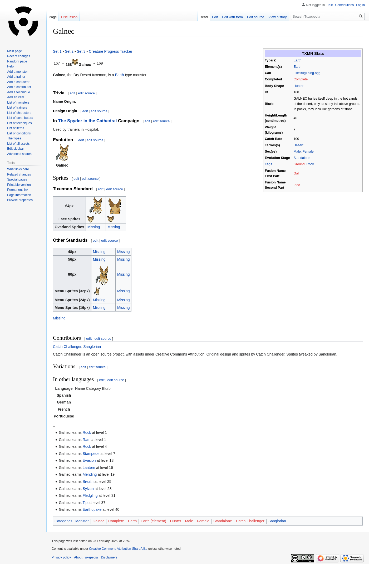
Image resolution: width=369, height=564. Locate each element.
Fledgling (90, 495)
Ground (298, 164)
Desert (298, 145)
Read (204, 17)
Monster (82, 521)
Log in (360, 5)
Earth (297, 60)
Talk (330, 5)
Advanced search (19, 154)
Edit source (255, 17)
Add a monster (17, 72)
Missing (93, 227)
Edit (215, 17)
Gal (296, 173)
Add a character (18, 82)
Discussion (69, 17)
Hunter (298, 86)
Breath (88, 481)
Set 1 (57, 51)
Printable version (19, 185)
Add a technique (18, 92)
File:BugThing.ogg (306, 73)
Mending (90, 474)
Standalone (301, 158)
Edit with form (232, 17)
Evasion (89, 460)
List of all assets (18, 143)
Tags (268, 164)
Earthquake (92, 509)
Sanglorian (92, 346)
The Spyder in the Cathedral (87, 120)
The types (14, 138)
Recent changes (18, 56)
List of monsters (18, 102)
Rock (310, 164)
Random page (17, 61)
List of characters (19, 113)
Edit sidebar (15, 148)
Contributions (344, 5)
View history (277, 17)
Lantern (89, 467)
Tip (84, 502)
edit (72, 93)
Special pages (17, 179)
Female (308, 151)
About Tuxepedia (86, 557)
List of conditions (19, 133)
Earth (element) (153, 521)
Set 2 (69, 51)
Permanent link (17, 190)
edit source (86, 93)
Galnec (98, 521)
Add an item (15, 97)
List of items (15, 128)
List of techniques (19, 123)
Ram (87, 439)
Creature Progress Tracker (110, 51)
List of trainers (17, 107)
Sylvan (88, 489)
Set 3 (81, 51)
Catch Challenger (67, 346)
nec (297, 185)
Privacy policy (61, 557)
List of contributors (20, 118)
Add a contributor (19, 87)
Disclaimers (109, 557)
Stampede (91, 453)
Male (297, 151)
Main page (14, 51)
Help (10, 66)
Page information (19, 195)
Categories (63, 521)
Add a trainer (16, 77)
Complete (300, 79)
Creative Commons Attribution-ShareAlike (118, 549)
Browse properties (20, 200)
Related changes (19, 174)
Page (53, 17)
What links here (18, 169)
